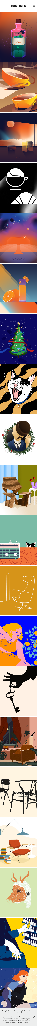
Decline (25, 1023)
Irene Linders (18, 6)
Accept (20, 1023)
